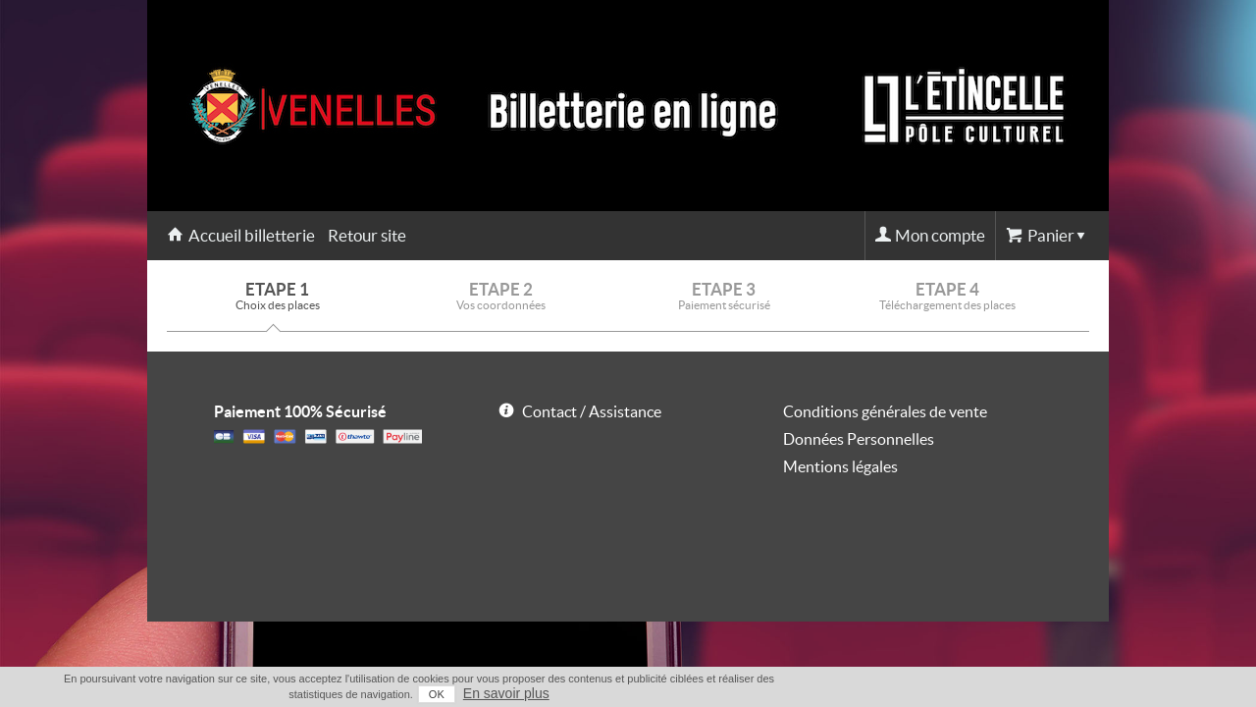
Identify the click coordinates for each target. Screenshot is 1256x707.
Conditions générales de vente (885, 411)
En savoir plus (1070, 693)
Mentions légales (840, 466)
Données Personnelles (858, 439)
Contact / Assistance (591, 411)
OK (1001, 694)
